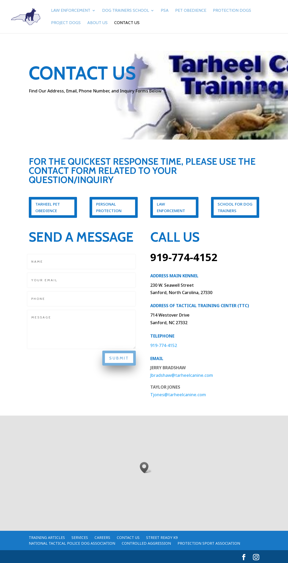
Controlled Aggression (146, 543)
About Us (97, 23)
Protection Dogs (232, 11)
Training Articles (47, 537)
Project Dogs (66, 23)
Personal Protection (108, 207)
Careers (102, 537)
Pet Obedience (190, 11)
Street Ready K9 (162, 537)
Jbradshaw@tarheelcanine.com (181, 375)
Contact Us (127, 23)
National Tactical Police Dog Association (72, 543)
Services (79, 537)
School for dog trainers (235, 207)
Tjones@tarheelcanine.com (178, 395)
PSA (165, 11)
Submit (117, 358)
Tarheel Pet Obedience (47, 207)
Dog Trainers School (125, 11)
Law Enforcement (70, 11)
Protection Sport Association (209, 543)
